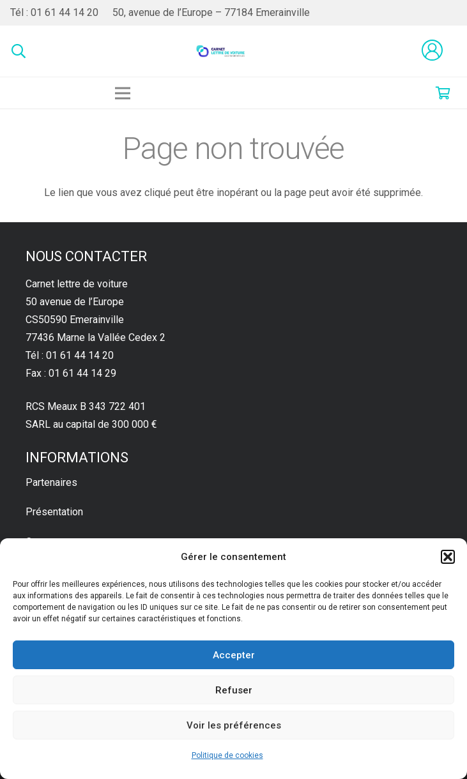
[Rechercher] (18, 51)
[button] (447, 556)
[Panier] (443, 93)
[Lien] (220, 51)
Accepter (234, 655)
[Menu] (123, 93)
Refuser (233, 690)
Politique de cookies (227, 755)
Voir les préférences (234, 725)
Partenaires (51, 482)
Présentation (54, 512)
